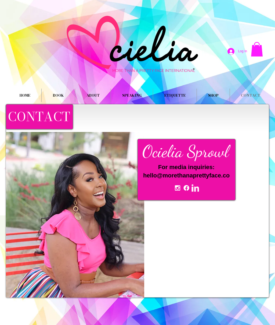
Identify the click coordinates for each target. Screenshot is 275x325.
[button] (257, 49)
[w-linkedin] (195, 188)
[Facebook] (186, 188)
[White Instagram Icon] (177, 188)
